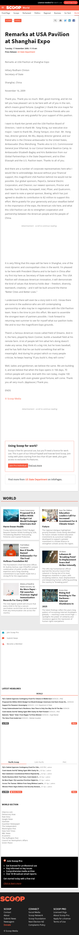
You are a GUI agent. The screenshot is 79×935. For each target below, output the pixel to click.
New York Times (8, 831)
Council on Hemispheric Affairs (15, 840)
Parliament (27, 13)
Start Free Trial (71, 2)
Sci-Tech (67, 13)
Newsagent (9, 922)
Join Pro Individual (18, 465)
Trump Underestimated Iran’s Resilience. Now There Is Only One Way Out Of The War (32, 708)
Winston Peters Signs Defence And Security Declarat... (21, 787)
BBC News (6, 833)
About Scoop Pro (61, 915)
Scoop (8, 20)
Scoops (16, 13)
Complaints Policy (37, 925)
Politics (37, 13)
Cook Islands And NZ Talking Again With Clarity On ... (21, 770)
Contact (7, 912)
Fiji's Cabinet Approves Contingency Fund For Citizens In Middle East (27, 699)
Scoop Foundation (37, 919)
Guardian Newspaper (11, 824)
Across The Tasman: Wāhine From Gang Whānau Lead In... (23, 783)
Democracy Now (8, 814)
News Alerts (16, 792)
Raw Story (6, 817)
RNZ (61, 699)
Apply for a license (62, 919)
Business (57, 13)
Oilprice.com (7, 812)
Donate (7, 925)
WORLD (9, 498)
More (74, 723)
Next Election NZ (36, 922)
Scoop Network (36, 915)
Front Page (6, 13)
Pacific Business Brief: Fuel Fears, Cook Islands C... (20, 777)
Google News (7, 819)
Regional (47, 13)
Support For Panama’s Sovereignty (14, 705)
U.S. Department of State (43, 705)
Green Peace (7, 843)
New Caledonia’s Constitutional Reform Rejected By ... (21, 774)
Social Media (34, 912)
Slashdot (5, 821)
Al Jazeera (6, 835)
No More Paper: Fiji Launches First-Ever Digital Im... (20, 780)
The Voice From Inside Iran (11, 718)
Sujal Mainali (54, 715)
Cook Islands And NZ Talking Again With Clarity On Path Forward (25, 712)
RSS (5, 723)
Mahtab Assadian (35, 718)
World (76, 13)
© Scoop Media (11, 931)
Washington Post (9, 828)
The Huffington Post (10, 838)
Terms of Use (59, 922)
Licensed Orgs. (60, 912)
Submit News (10, 919)
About (6, 915)
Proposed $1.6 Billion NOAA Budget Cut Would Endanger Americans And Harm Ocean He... (34, 702)
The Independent (9, 826)
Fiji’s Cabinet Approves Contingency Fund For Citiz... (21, 767)
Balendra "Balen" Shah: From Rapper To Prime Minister (22, 715)
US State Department (26, 52)
